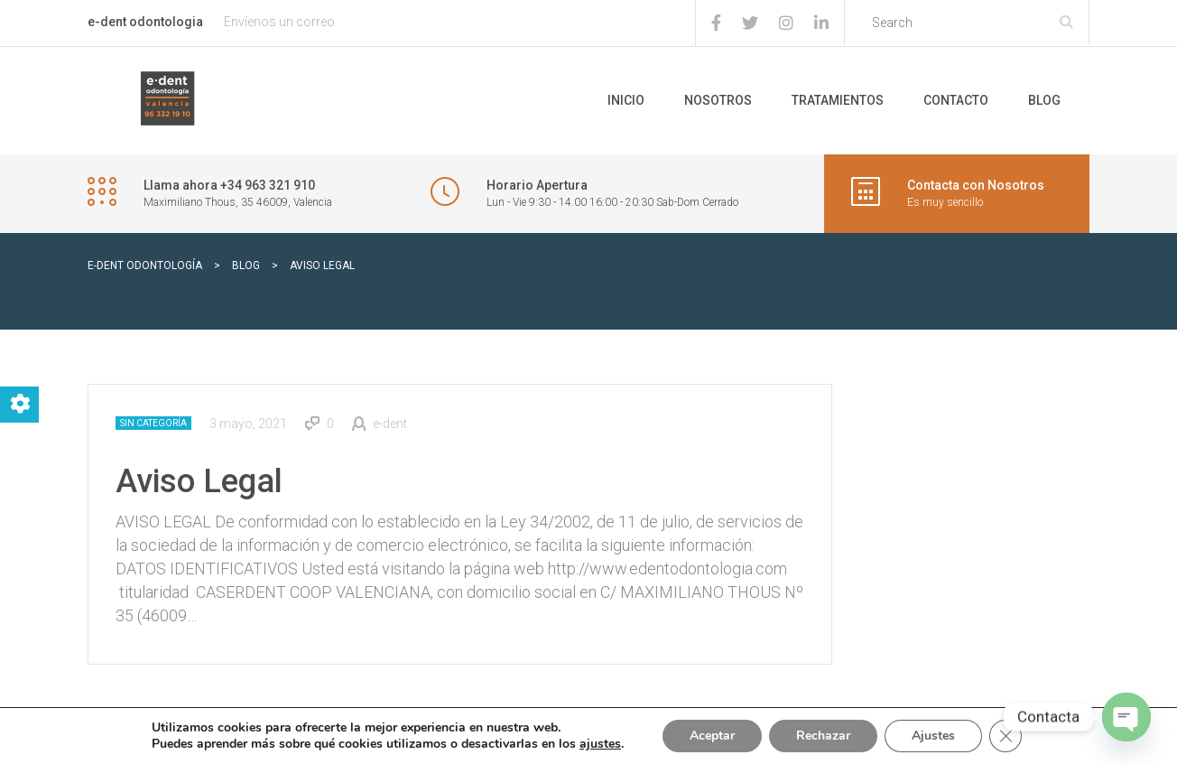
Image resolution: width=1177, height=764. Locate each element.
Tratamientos (838, 100)
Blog (1044, 100)
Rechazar (823, 735)
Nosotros (718, 100)
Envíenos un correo (279, 21)
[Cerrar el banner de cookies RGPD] (1005, 736)
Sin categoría (153, 423)
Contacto (955, 100)
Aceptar (712, 735)
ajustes (600, 744)
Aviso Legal (199, 481)
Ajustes (933, 735)
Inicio (625, 100)
